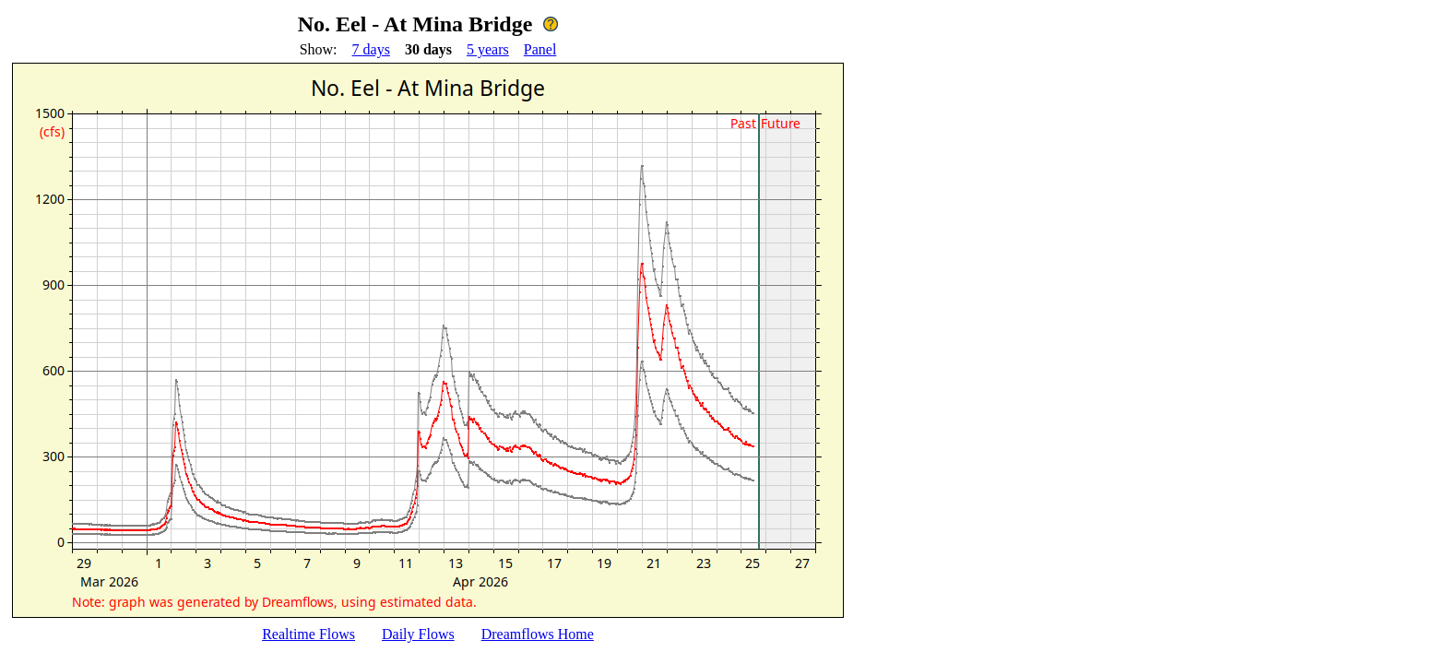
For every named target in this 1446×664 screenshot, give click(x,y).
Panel (540, 49)
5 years (488, 49)
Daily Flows (418, 634)
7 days (371, 49)
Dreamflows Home (537, 634)
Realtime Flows (308, 634)
